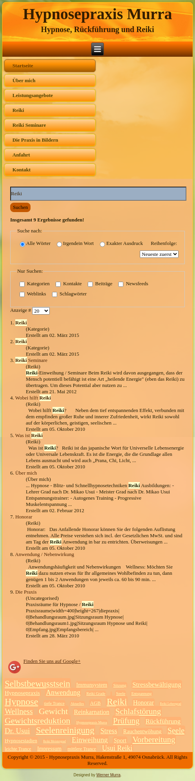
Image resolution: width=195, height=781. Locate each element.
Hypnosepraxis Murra (97, 14)
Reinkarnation (92, 712)
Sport (120, 740)
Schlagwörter (69, 294)
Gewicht (53, 711)
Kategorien (35, 284)
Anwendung (63, 692)
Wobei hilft (33, 397)
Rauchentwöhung (142, 731)
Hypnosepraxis (22, 693)
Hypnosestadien (21, 740)
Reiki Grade (95, 693)
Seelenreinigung (65, 730)
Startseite (23, 65)
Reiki (18, 110)
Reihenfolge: (164, 243)
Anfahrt (21, 155)
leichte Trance (18, 749)
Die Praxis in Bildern (35, 140)
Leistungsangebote (33, 95)
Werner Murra (108, 775)
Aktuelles (77, 703)
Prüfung (126, 720)
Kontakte (69, 284)
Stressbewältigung (156, 684)
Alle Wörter (35, 243)
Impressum (49, 749)
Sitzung (119, 685)
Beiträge (100, 284)
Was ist (29, 435)
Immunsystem (91, 685)
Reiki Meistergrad (54, 741)
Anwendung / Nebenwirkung (44, 554)
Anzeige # (21, 310)
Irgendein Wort (75, 243)
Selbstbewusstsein (37, 684)
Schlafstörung (138, 711)
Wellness (19, 711)
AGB (95, 703)
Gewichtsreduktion (37, 720)
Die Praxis (26, 592)
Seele (120, 693)
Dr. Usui (17, 731)
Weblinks (33, 294)
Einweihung (90, 740)
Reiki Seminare (29, 125)
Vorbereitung (153, 739)
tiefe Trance (54, 703)
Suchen (20, 207)
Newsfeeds (133, 284)
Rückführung (163, 721)
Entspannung (141, 693)
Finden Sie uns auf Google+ (52, 661)
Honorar (23, 517)
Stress (108, 731)
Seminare (31, 360)
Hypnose (21, 701)
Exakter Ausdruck (121, 243)
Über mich (24, 80)
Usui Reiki (117, 748)
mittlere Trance (81, 749)
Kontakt (22, 170)
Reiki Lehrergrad (170, 703)
